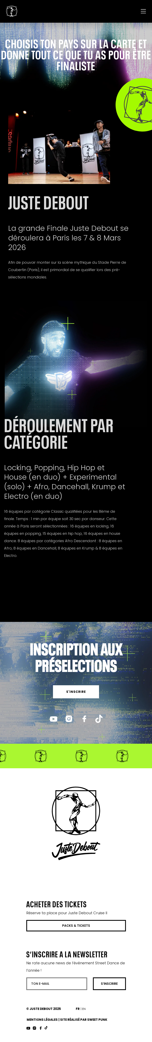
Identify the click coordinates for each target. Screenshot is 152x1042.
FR (78, 1009)
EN (84, 1009)
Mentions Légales (42, 1019)
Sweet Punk (97, 1019)
